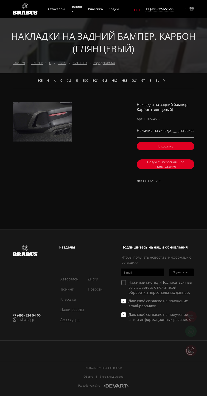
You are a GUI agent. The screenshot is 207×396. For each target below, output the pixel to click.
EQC (85, 80)
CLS (69, 80)
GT (143, 80)
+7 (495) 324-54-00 (27, 315)
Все (40, 80)
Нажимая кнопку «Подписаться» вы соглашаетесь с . (160, 287)
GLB (105, 80)
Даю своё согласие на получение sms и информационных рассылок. (160, 317)
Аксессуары (70, 319)
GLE (124, 80)
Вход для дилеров (111, 377)
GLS (134, 80)
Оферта (88, 377)
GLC (114, 80)
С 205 (62, 63)
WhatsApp (27, 319)
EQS (95, 80)
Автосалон (56, 9)
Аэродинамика (104, 63)
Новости (95, 289)
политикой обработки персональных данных (159, 290)
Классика (95, 9)
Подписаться (181, 272)
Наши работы (72, 309)
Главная (19, 63)
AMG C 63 (80, 63)
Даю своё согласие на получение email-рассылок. (158, 303)
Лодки (113, 9)
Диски (93, 279)
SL (157, 80)
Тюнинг (76, 8)
